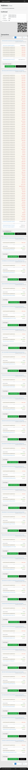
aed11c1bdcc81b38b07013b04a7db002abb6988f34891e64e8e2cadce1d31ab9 (13, 352)
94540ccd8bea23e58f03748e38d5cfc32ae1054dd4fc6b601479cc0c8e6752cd (13, 70)
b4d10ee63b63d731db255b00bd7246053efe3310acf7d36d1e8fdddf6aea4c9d (13, 443)
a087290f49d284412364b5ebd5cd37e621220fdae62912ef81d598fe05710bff (13, 466)
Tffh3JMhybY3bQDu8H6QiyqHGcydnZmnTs (9, 432)
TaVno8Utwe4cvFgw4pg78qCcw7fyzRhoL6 (9, 221)
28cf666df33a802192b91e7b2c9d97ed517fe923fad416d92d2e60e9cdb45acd (13, 306)
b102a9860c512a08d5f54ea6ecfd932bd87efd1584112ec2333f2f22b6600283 (13, 740)
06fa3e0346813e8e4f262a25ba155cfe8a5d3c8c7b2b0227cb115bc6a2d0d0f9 (13, 420)
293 (24, 37)
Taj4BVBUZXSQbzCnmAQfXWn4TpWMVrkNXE (9, 729)
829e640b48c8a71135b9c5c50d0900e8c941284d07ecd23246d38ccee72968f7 (13, 512)
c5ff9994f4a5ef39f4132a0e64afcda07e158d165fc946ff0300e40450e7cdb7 (12, 40)
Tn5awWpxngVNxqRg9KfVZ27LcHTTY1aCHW (9, 318)
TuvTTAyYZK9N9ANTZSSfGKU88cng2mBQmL (9, 478)
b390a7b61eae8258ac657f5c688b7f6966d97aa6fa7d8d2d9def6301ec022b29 (13, 329)
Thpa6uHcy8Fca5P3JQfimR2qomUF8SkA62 (9, 295)
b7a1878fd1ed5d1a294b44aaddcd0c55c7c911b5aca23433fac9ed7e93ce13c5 (13, 489)
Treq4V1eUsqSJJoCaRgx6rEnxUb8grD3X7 (9, 45)
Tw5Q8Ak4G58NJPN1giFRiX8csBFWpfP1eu (9, 272)
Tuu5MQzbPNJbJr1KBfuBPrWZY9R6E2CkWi (9, 683)
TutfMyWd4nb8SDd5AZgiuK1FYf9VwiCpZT (9, 59)
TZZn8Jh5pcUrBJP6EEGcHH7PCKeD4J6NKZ (9, 592)
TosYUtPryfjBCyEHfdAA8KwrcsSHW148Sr (8, 249)
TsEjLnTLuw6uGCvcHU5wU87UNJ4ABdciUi (9, 706)
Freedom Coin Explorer (6, 1)
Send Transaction (23, 768)
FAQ (15, 768)
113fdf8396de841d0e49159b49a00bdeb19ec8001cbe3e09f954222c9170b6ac (13, 557)
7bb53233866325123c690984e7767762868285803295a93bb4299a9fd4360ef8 (13, 580)
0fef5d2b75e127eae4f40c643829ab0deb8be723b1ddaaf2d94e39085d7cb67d (13, 626)
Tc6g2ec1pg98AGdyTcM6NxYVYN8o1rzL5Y (9, 615)
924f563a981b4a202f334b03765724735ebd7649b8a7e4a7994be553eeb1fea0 (13, 649)
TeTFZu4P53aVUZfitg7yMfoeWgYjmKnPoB (9, 455)
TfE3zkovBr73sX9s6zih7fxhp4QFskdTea (8, 341)
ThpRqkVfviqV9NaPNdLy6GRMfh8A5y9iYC (9, 569)
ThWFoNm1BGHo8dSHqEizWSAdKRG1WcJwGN (9, 752)
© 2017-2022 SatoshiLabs (6, 768)
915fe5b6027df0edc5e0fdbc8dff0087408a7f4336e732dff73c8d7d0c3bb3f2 (12, 603)
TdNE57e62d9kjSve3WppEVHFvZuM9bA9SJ (9, 409)
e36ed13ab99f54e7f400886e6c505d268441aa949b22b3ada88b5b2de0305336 (13, 717)
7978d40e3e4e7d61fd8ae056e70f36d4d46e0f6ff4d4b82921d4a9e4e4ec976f (13, 375)
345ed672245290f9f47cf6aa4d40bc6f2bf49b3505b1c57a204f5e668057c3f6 (13, 283)
